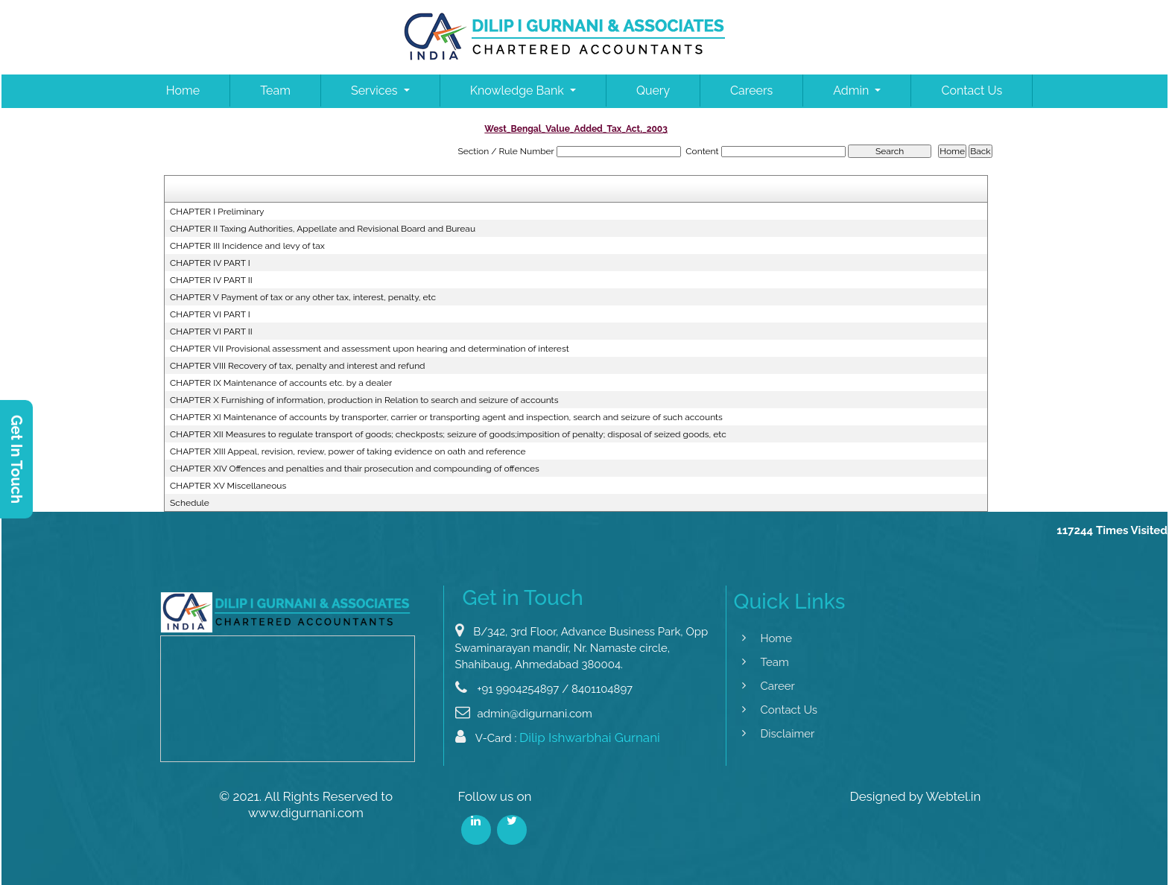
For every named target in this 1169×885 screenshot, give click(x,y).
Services (376, 90)
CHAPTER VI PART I (210, 314)
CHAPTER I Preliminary (217, 211)
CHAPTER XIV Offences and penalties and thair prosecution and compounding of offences (354, 468)
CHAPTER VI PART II (211, 331)
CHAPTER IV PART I (210, 263)
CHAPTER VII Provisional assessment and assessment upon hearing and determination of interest (369, 348)
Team (275, 90)
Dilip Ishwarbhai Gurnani (589, 747)
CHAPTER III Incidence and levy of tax (247, 246)
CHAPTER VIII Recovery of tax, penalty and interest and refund (297, 366)
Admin (852, 90)
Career (767, 686)
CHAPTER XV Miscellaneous (228, 485)
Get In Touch (16, 459)
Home (183, 90)
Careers (751, 90)
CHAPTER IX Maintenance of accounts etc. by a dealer (281, 383)
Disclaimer (777, 733)
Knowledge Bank (518, 90)
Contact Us (971, 90)
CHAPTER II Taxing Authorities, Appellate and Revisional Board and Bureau (322, 228)
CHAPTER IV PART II (211, 280)
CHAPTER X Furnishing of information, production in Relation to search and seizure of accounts (364, 400)
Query (653, 90)
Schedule (189, 503)
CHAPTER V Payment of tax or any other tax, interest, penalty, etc (303, 297)
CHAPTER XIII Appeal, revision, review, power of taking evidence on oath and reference (348, 451)
